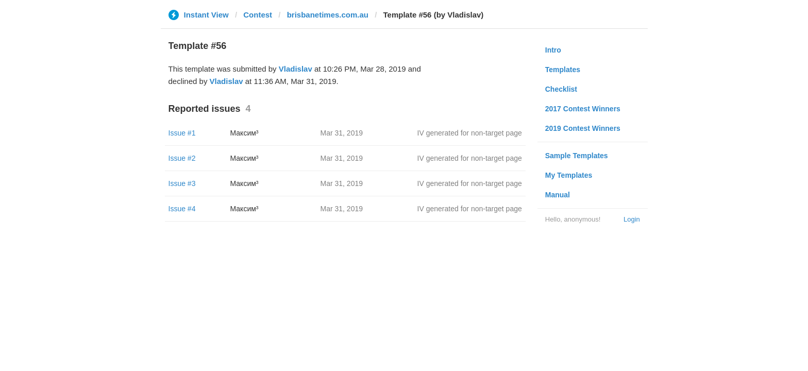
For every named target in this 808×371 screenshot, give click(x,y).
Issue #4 (182, 209)
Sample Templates (576, 155)
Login (632, 219)
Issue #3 (182, 183)
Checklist (561, 89)
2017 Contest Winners (582, 109)
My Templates (569, 175)
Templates (562, 69)
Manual (557, 195)
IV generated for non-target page (469, 133)
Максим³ (244, 133)
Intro (553, 50)
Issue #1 (182, 133)
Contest (257, 14)
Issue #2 (182, 158)
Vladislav (295, 68)
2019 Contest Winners (582, 128)
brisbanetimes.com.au (327, 14)
